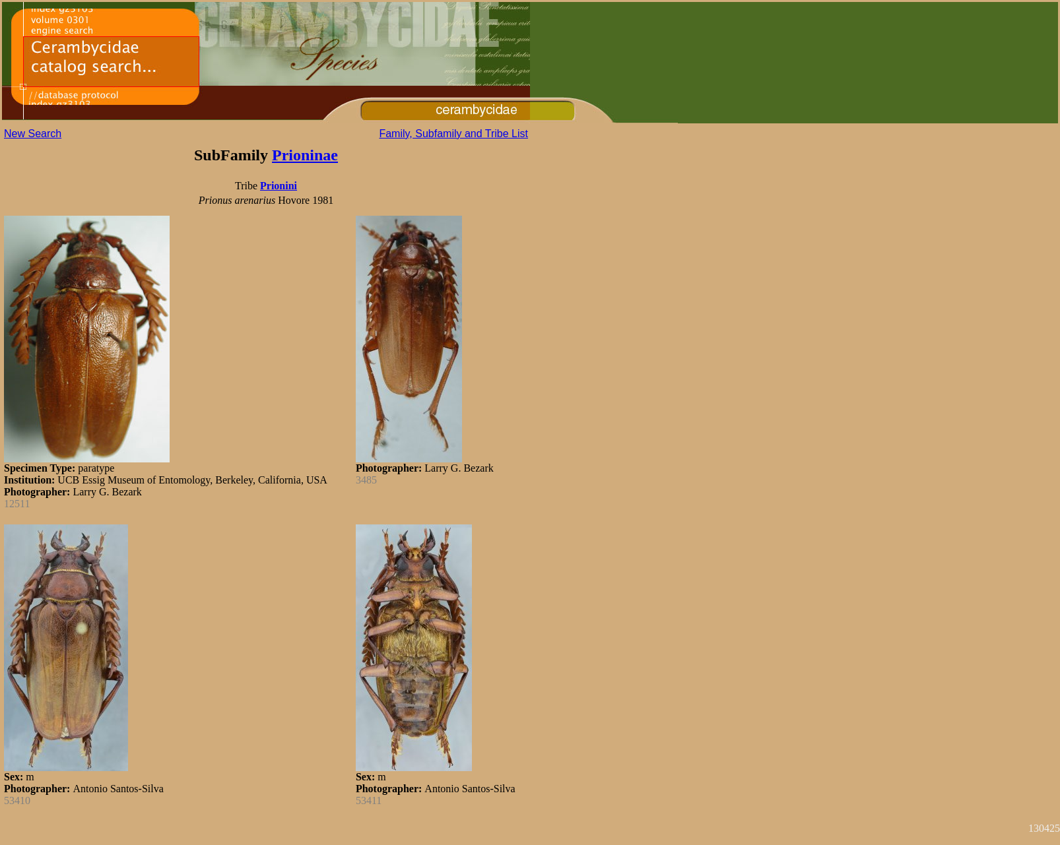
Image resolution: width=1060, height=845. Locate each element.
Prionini (278, 185)
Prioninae (305, 155)
